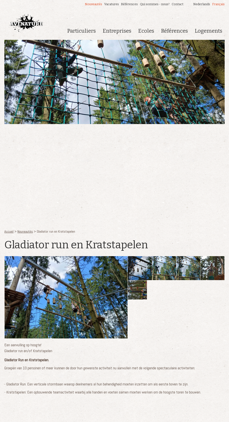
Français (218, 4)
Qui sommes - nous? (155, 4)
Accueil (8, 231)
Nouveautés (93, 4)
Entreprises (117, 31)
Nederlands (201, 4)
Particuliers (81, 31)
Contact (178, 4)
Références (129, 4)
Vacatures (111, 4)
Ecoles (146, 31)
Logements (208, 31)
